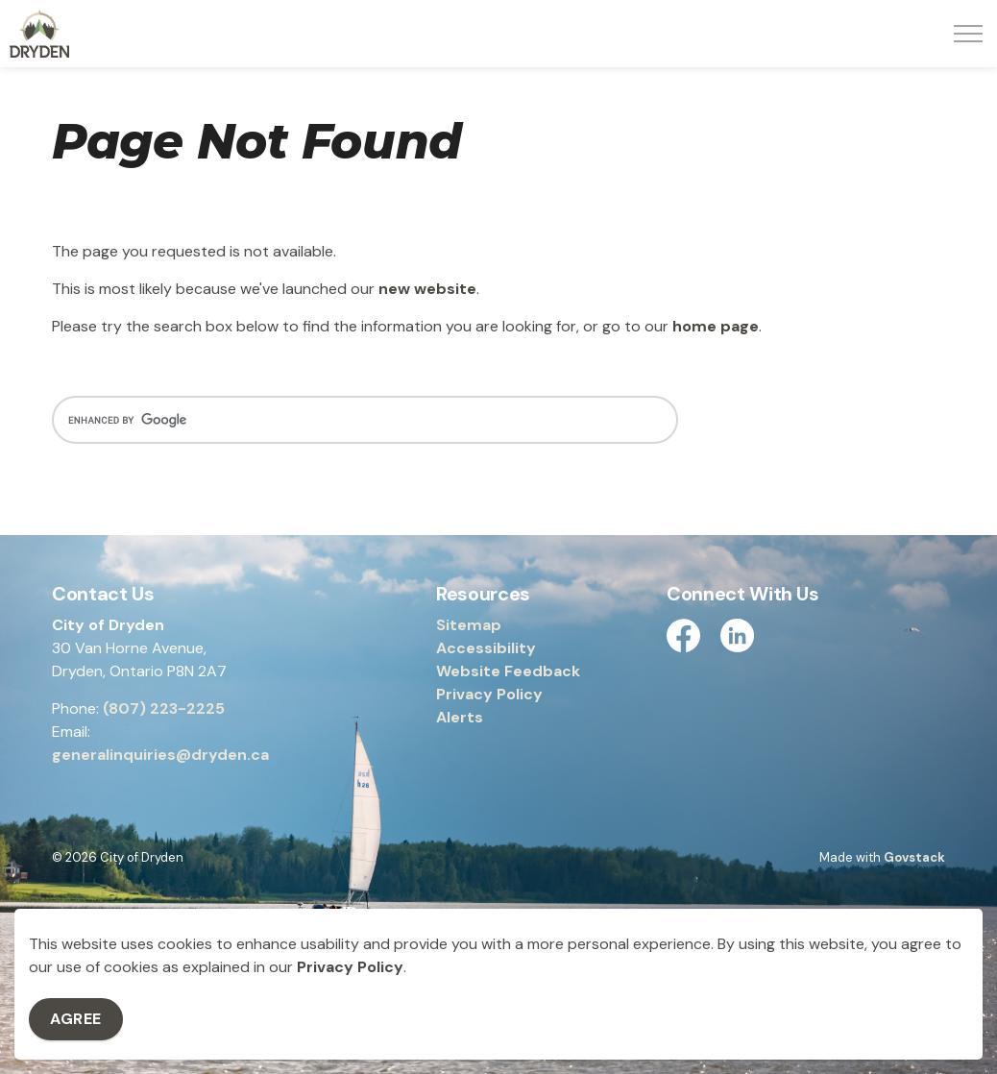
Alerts (459, 717)
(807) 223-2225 (164, 708)
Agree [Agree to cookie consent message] (76, 1019)
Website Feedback (508, 671)
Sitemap (468, 625)
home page (715, 326)
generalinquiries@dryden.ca (160, 754)
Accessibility (486, 648)
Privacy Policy (350, 967)
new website (427, 289)
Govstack (914, 857)
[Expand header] (968, 33)
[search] (365, 420)
